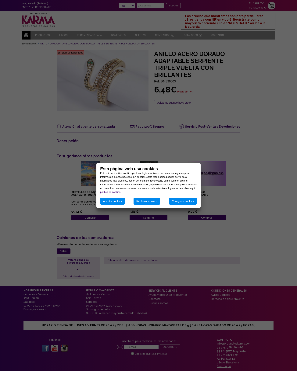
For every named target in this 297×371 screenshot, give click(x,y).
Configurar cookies (183, 201)
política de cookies (110, 192)
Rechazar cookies (146, 201)
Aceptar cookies (112, 201)
